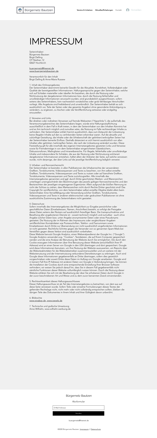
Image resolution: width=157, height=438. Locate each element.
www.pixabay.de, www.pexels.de (45, 300)
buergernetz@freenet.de (41, 68)
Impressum (84, 429)
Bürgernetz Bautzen (79, 395)
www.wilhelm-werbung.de (58, 309)
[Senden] (78, 413)
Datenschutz (96, 429)
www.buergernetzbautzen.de (43, 71)
